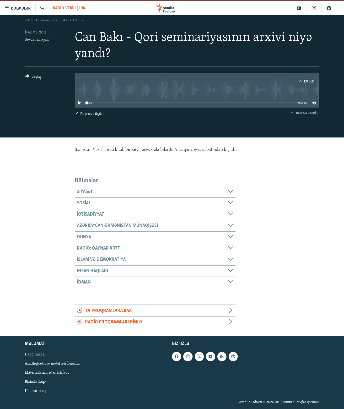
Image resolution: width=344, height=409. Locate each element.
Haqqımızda (35, 354)
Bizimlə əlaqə (35, 382)
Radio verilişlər (69, 8)
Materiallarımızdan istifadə (47, 373)
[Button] (33, 78)
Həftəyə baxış (35, 391)
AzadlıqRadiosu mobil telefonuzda (52, 364)
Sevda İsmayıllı (37, 40)
